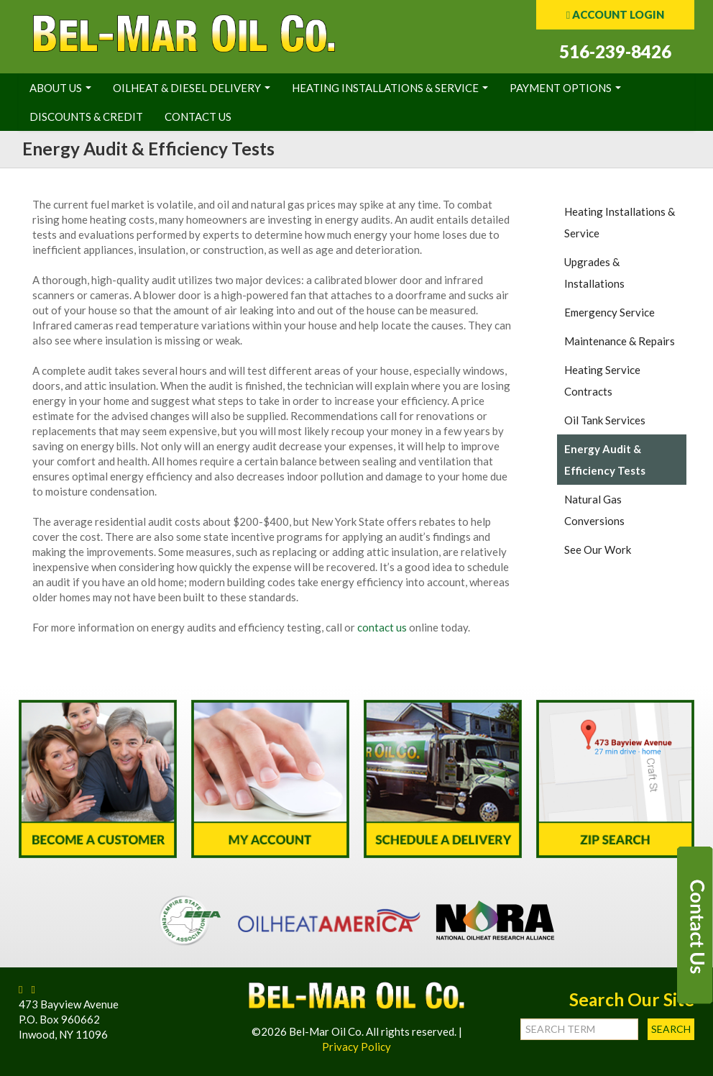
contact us (382, 627)
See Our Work (597, 549)
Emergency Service (609, 312)
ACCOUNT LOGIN (615, 14)
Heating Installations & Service (390, 87)
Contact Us (198, 116)
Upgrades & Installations (594, 272)
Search (671, 1029)
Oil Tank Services (604, 420)
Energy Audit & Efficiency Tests (604, 459)
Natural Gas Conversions (594, 510)
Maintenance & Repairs (619, 340)
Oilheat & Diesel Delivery (191, 87)
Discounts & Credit (86, 116)
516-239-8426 (615, 51)
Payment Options (565, 87)
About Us (60, 87)
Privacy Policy (356, 1046)
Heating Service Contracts (602, 380)
